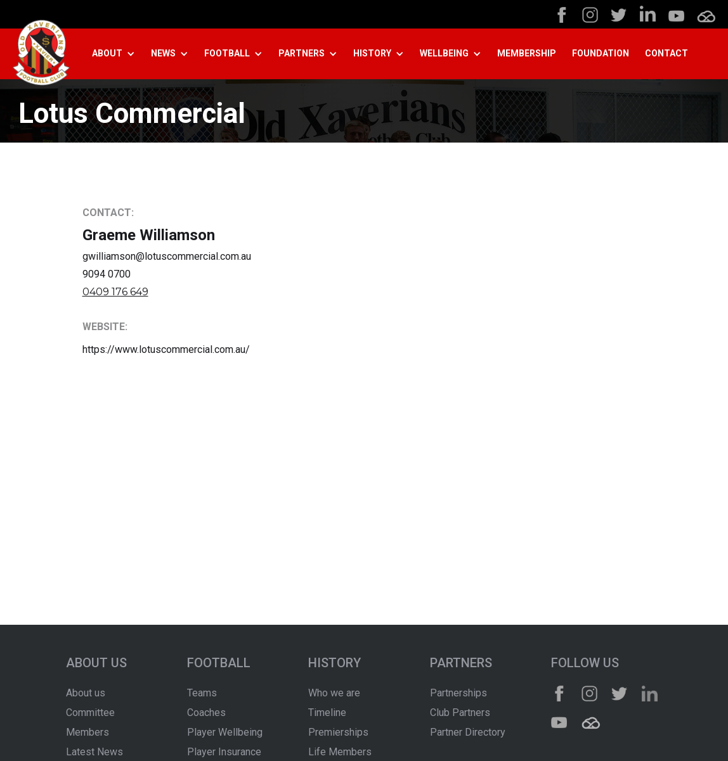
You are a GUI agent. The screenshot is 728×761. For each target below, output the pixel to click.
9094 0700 (106, 274)
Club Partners (460, 713)
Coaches (206, 713)
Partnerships (458, 693)
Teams (202, 693)
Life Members (340, 752)
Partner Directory (467, 732)
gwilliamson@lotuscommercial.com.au (166, 256)
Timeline (327, 713)
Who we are (334, 693)
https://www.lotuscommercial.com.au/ (166, 349)
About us (85, 693)
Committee (90, 713)
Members (87, 732)
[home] (41, 54)
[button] (118, 54)
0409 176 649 (115, 292)
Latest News (94, 752)
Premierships (338, 732)
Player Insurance (224, 752)
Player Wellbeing (225, 732)
